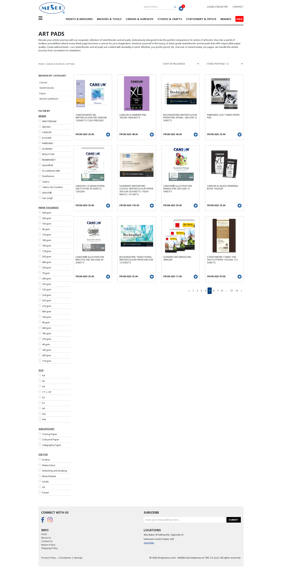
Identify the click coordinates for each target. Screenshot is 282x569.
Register (222, 6)
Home (41, 63)
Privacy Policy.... (49, 557)
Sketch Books (46, 87)
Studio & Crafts (170, 19)
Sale (239, 19)
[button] (54, 75)
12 (231, 290)
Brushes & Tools (109, 19)
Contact (238, 6)
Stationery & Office (201, 19)
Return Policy (48, 544)
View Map (149, 542)
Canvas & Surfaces (139, 19)
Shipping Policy (49, 548)
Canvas (43, 82)
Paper (42, 93)
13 (236, 290)
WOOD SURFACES (48, 98)
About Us (46, 537)
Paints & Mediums (79, 19)
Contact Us (47, 541)
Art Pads (70, 63)
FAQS (44, 534)
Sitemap (78, 557)
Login (210, 6)
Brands (225, 19)
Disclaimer (65, 557)
